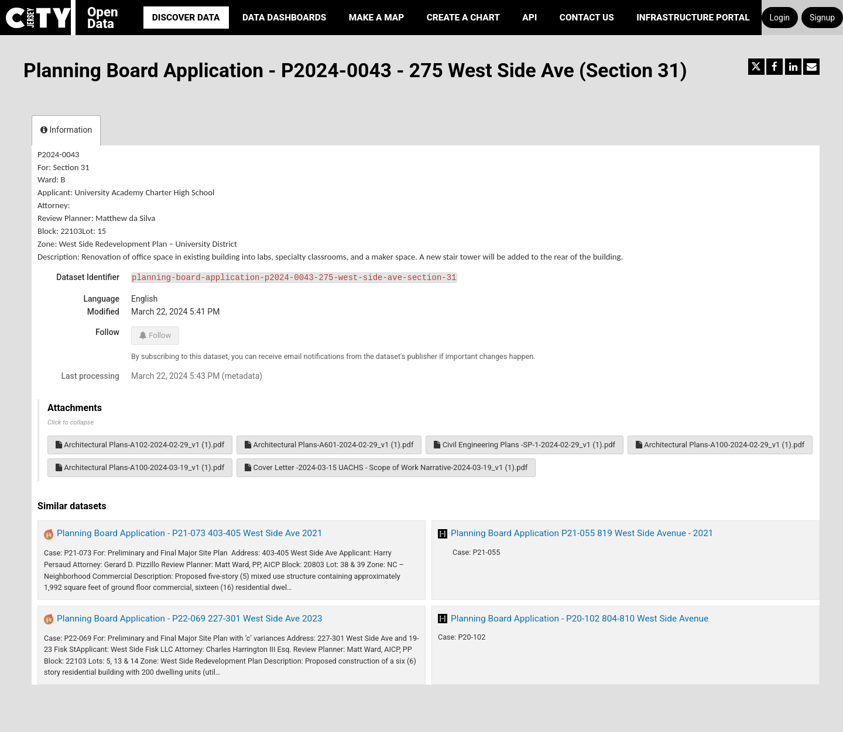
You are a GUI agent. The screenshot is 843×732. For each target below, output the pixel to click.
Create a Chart (463, 17)
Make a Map (377, 17)
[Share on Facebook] (774, 66)
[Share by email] (811, 66)
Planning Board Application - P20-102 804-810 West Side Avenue (579, 618)
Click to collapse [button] (70, 422)
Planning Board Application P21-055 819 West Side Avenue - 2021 (582, 533)
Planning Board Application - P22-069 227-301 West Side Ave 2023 (190, 618)
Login (780, 17)
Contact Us (587, 17)
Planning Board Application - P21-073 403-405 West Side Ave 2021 (190, 533)
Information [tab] (66, 129)
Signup (822, 17)
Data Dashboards (284, 17)
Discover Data (186, 17)
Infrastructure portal (692, 17)
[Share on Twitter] (756, 66)
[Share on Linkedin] (793, 66)
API (529, 17)
